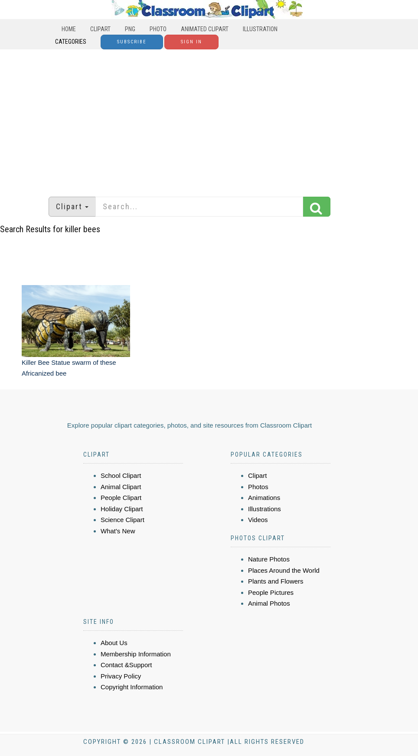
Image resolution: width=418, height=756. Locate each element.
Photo (158, 29)
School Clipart (121, 475)
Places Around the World (284, 570)
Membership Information (136, 654)
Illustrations (264, 509)
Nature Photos (269, 559)
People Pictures (271, 592)
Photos (258, 486)
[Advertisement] (209, 118)
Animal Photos (269, 603)
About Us (114, 642)
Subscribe (132, 42)
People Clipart (121, 497)
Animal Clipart (121, 486)
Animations (264, 497)
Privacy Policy (121, 676)
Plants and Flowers (276, 581)
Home (69, 29)
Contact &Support (126, 664)
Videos (258, 519)
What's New (118, 531)
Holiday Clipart (122, 509)
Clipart (100, 29)
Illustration (260, 29)
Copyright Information (132, 687)
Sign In (191, 42)
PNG (130, 29)
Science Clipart (122, 519)
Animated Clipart (205, 29)
